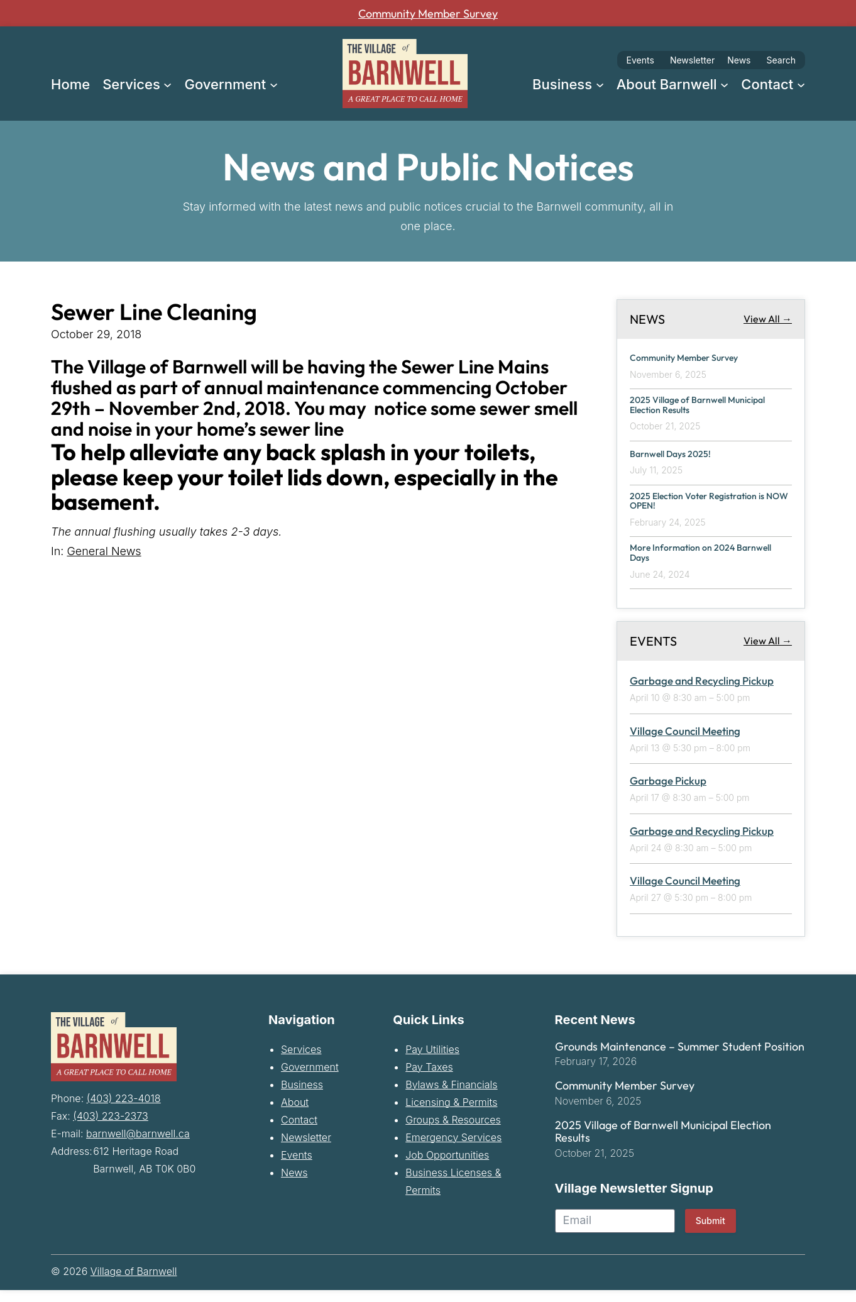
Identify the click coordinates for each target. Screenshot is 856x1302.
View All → (768, 318)
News (738, 60)
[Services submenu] (167, 84)
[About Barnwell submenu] (724, 84)
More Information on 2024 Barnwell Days (692, 563)
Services (301, 1060)
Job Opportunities (447, 1166)
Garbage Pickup (668, 792)
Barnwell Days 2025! (678, 457)
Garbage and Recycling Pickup (702, 692)
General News (104, 551)
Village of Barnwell (134, 1283)
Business (302, 1096)
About (295, 1113)
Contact (299, 1131)
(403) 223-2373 (110, 1126)
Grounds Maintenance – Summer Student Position (679, 1058)
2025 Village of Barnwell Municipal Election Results (690, 407)
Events (640, 60)
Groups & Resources (453, 1131)
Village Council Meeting (685, 742)
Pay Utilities (432, 1060)
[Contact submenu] (801, 84)
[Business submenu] (600, 84)
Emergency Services (453, 1148)
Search (781, 60)
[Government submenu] (274, 84)
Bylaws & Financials (451, 1096)
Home (70, 84)
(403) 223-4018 (124, 1108)
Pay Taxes (429, 1078)
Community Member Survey (428, 13)
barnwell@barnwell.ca (138, 1143)
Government (310, 1078)
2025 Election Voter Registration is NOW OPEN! (710, 507)
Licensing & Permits (451, 1113)
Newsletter (692, 60)
